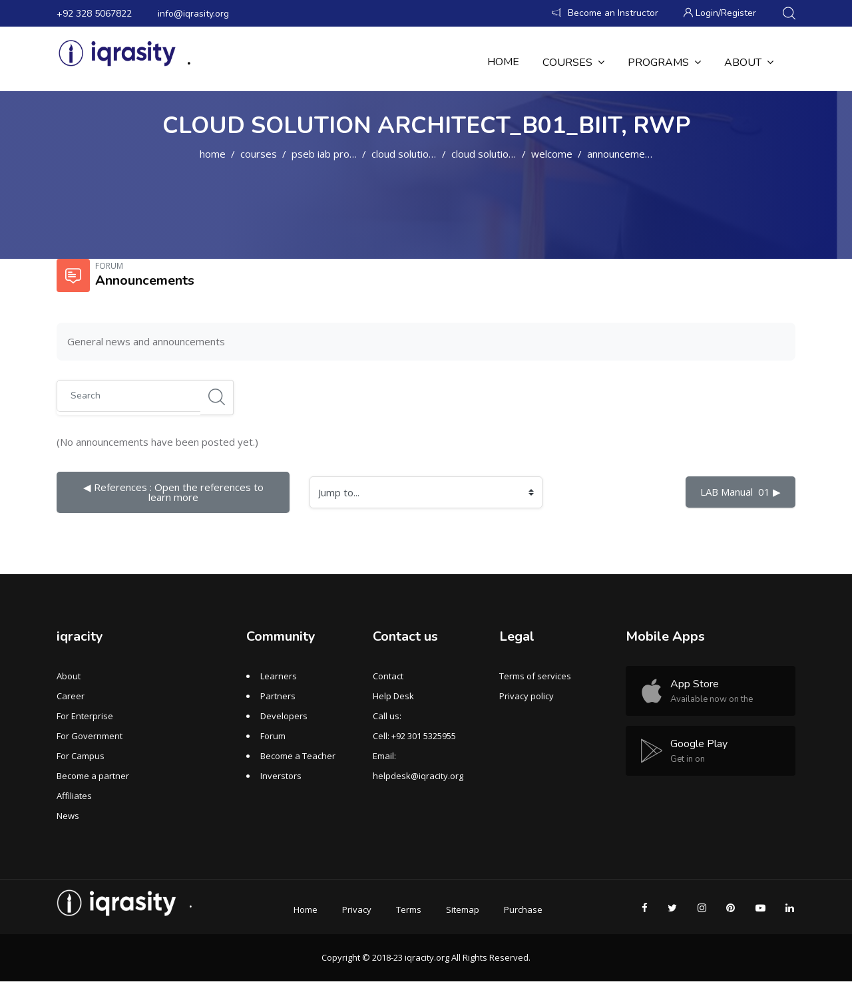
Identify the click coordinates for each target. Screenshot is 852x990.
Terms (408, 909)
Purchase (523, 909)
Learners (278, 676)
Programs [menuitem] (664, 62)
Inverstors (281, 776)
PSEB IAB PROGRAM (332, 153)
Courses (258, 153)
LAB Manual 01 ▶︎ (740, 491)
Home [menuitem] (503, 62)
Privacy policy (526, 696)
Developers (284, 716)
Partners (278, 696)
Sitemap (462, 909)
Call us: (387, 716)
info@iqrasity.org (193, 13)
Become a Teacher (297, 756)
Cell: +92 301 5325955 (414, 736)
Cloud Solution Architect (424, 153)
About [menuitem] (748, 62)
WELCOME (551, 153)
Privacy (356, 909)
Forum (273, 736)
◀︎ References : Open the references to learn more (174, 492)
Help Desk (393, 696)
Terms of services (535, 676)
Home (213, 153)
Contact (388, 676)
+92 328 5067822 (94, 13)
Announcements (623, 153)
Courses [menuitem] (573, 62)
